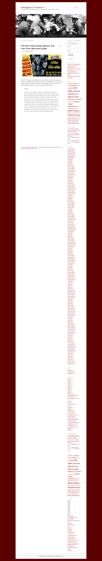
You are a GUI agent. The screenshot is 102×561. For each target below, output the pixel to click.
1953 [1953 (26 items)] (69, 97)
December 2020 (71, 227)
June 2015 (70, 318)
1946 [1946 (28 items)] (75, 88)
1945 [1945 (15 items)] (71, 88)
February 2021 (71, 224)
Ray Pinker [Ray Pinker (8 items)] (77, 120)
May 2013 (70, 356)
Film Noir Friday (33, 147)
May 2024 (70, 180)
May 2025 (70, 162)
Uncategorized (71, 425)
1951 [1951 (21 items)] (73, 94)
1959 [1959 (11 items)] (77, 99)
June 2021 (70, 221)
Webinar (69, 430)
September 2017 (71, 279)
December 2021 (71, 218)
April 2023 (70, 200)
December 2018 (71, 258)
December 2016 (71, 291)
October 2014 (71, 330)
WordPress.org (71, 373)
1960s (69, 387)
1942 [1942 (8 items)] (79, 85)
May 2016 (70, 302)
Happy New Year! (75, 140)
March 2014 (70, 341)
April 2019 (70, 252)
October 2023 (71, 191)
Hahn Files (70, 407)
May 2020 (70, 234)
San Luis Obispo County (73, 422)
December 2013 (71, 345)
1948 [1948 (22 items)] (74, 91)
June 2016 (70, 300)
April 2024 (70, 181)
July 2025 (70, 159)
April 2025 (70, 163)
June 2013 (70, 354)
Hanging (69, 408)
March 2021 (70, 222)
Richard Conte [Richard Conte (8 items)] (70, 121)
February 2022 (71, 215)
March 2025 (70, 165)
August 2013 (70, 351)
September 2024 (71, 174)
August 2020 (70, 231)
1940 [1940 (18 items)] (73, 85)
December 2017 (71, 275)
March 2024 (70, 183)
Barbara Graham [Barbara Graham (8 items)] (76, 108)
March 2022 (70, 213)
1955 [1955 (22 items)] (76, 97)
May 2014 (70, 338)
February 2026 (71, 148)
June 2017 (70, 284)
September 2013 (71, 350)
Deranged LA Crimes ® (32, 7)
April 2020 (70, 236)
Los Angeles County (72, 415)
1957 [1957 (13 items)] (72, 99)
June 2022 (70, 210)
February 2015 (71, 324)
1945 (44, 147)
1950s (69, 386)
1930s (26, 147)
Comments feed (71, 372)
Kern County (70, 413)
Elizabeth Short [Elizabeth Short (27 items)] (74, 115)
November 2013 (71, 347)
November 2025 (71, 153)
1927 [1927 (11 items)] (71, 83)
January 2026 (71, 150)
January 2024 (71, 186)
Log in (69, 369)
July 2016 (70, 299)
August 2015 (70, 315)
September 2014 (71, 332)
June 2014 (70, 336)
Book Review (70, 393)
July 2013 (70, 353)
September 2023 (71, 192)
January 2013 (71, 362)
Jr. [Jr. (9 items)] (74, 117)
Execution (70, 402)
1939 (41, 147)
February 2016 (71, 306)
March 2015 (70, 323)
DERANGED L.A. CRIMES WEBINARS (68, 36)
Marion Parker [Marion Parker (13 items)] (71, 118)
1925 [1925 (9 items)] (69, 83)
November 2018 (71, 260)
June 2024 (70, 179)
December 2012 (71, 363)
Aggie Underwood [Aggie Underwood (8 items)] (71, 101)
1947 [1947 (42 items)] (70, 91)
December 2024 (71, 169)
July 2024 (70, 177)
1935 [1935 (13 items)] (76, 83)
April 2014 (70, 339)
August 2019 (70, 246)
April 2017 (70, 287)
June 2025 (70, 160)
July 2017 (70, 282)
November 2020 (71, 228)
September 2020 (71, 230)
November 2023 (71, 189)
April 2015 (70, 321)
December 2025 (71, 151)
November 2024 (71, 171)
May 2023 (70, 198)
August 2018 (70, 263)
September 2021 (71, 219)
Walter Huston (28, 148)
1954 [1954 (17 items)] (73, 97)
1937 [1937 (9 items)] (78, 83)
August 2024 (70, 176)
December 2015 (71, 309)
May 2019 (70, 251)
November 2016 (71, 293)
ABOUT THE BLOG (42, 36)
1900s (69, 378)
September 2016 (71, 296)
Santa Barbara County (72, 423)
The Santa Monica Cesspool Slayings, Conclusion (74, 135)
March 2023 (70, 201)
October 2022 (71, 206)
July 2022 (70, 209)
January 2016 (71, 308)
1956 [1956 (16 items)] (69, 99)
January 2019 (71, 257)
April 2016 (70, 303)
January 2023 (71, 204)
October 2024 (71, 172)
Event (69, 401)
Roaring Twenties (71, 418)
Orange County (71, 416)
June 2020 (70, 233)
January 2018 (71, 273)
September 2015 (71, 314)
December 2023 (71, 188)
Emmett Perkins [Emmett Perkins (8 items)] (70, 117)
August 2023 (70, 194)
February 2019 (71, 255)
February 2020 (71, 239)
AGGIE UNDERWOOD (52, 36)
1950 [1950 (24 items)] (69, 94)
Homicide (70, 410)
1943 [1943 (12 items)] (69, 88)
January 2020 (71, 240)
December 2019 (71, 242)
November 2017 (71, 276)
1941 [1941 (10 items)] (77, 85)
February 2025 (71, 166)
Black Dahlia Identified (73, 71)
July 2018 (70, 264)
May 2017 (70, 285)
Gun (69, 405)
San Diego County (72, 420)
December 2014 (71, 327)
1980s (69, 390)
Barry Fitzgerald (55, 147)
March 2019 (70, 254)
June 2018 (70, 266)
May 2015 (70, 320)
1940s (29, 147)
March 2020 (70, 237)
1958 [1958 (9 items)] (75, 99)
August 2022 (70, 207)
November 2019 (71, 243)
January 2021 (71, 225)
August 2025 (70, 157)
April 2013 (70, 357)
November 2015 (71, 311)
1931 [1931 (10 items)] (73, 83)
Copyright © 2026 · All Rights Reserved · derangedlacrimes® (51, 556)
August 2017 (70, 281)
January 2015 (71, 326)
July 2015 (70, 317)
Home (22, 36)
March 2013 (70, 359)
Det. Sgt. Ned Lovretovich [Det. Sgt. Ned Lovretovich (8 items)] (75, 112)
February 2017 (71, 290)
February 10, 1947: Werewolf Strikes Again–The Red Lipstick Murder (74, 66)
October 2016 (71, 294)
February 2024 (71, 184)
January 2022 (71, 216)
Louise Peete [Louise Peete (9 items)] (77, 117)
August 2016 (70, 297)
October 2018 (71, 261)
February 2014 (71, 342)
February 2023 (71, 203)
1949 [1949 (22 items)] (78, 91)
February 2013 (71, 360)
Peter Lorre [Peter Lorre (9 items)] (78, 118)
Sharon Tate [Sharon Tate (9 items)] (75, 121)
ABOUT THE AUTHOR (30, 36)
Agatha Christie (48, 147)
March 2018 (70, 270)
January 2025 (71, 168)
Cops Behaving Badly (72, 395)
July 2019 (70, 248)
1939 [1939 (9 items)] (71, 85)
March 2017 (70, 288)
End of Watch (71, 396)
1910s (69, 380)
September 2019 (71, 245)
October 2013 (71, 348)
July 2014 (70, 335)
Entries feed (70, 370)
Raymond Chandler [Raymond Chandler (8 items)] (71, 120)
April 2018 (70, 269)
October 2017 (71, 278)
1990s (69, 392)
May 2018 (70, 267)
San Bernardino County (73, 419)
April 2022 (70, 212)
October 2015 (71, 312)
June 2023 (70, 197)
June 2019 (70, 249)
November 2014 (71, 329)
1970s (69, 389)
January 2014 (71, 344)
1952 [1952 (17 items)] (76, 94)
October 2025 (71, 154)
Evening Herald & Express (73, 398)
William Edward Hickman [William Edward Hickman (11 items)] (74, 123)
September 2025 (71, 156)
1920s (69, 381)
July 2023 (70, 195)
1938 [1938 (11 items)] (69, 85)
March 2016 (70, 305)
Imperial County (71, 411)
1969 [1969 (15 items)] (79, 99)
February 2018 (71, 272)
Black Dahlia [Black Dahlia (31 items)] (73, 111)
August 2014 (70, 333)
